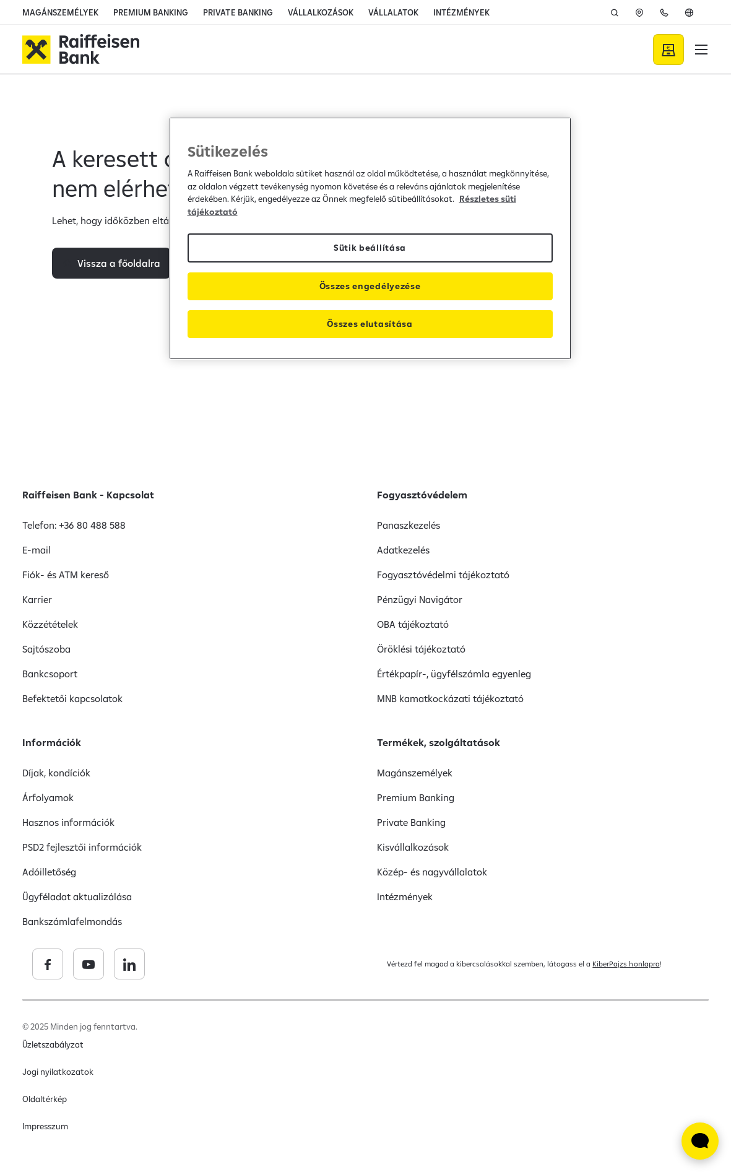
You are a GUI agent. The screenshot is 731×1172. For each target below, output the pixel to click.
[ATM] (639, 12)
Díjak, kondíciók (56, 772)
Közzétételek (50, 624)
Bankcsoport (49, 673)
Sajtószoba (46, 649)
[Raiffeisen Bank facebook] (136, 963)
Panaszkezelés (408, 525)
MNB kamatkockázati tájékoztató (450, 698)
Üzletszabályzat (53, 1044)
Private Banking (411, 822)
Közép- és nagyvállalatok (432, 872)
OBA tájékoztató (413, 624)
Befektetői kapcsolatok (72, 698)
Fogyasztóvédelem (422, 494)
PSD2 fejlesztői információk (82, 847)
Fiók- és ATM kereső (65, 574)
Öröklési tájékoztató (421, 649)
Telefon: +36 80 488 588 (74, 525)
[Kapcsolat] (664, 12)
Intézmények (405, 896)
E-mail (36, 550)
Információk (51, 742)
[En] (689, 12)
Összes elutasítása (369, 323)
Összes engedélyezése (370, 286)
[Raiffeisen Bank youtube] (177, 963)
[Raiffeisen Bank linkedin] (218, 963)
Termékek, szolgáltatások (438, 742)
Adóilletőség (49, 872)
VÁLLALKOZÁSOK (320, 12)
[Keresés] (615, 12)
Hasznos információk (68, 822)
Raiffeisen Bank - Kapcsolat (88, 494)
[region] (370, 238)
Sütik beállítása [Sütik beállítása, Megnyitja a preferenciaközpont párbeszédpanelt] (370, 247)
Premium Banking (415, 797)
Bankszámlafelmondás (72, 921)
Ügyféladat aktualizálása (77, 896)
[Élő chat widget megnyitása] (700, 1141)
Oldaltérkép (44, 1099)
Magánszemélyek (414, 772)
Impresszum (45, 1126)
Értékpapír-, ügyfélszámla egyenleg (454, 673)
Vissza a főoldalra (118, 309)
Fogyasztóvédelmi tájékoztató (443, 574)
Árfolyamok (48, 797)
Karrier (37, 599)
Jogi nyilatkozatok (57, 1071)
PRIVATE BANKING (237, 12)
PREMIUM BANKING (150, 12)
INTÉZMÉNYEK (461, 12)
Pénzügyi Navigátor (419, 599)
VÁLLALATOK (393, 12)
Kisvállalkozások (413, 847)
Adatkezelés (403, 550)
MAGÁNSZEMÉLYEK (60, 12)
